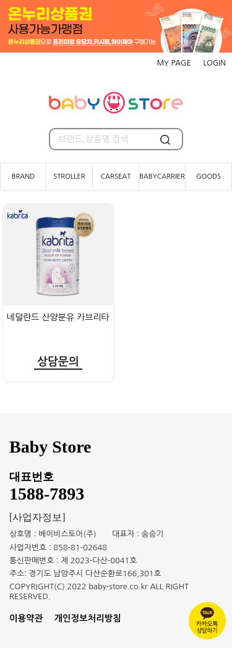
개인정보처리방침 (87, 618)
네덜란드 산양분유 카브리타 (58, 317)
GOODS (208, 176)
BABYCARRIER (162, 176)
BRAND (23, 176)
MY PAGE (174, 63)
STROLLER (69, 176)
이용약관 (26, 618)
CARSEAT (116, 176)
